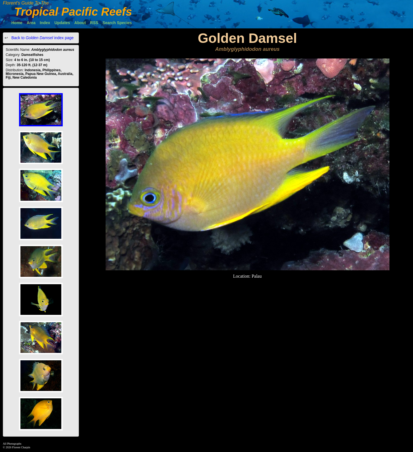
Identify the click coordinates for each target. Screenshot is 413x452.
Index (45, 22)
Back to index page (42, 37)
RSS (94, 22)
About (80, 22)
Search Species (117, 22)
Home (16, 22)
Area (31, 22)
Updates (62, 22)
